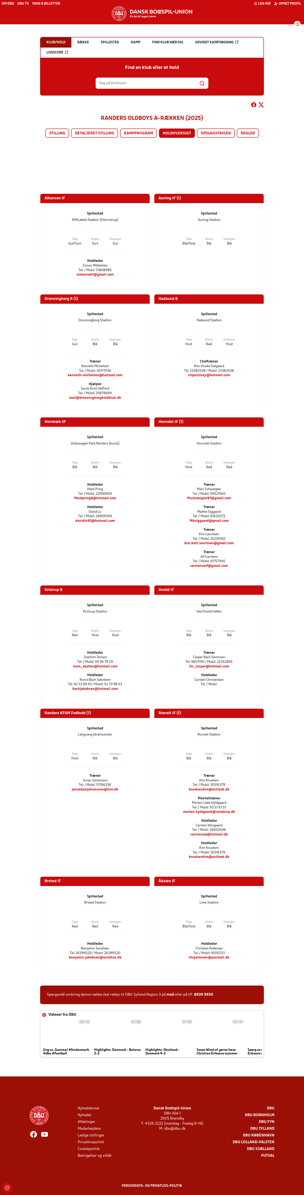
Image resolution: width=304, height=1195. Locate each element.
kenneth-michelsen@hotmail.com (95, 375)
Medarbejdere (89, 1129)
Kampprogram (138, 133)
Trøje (75, 239)
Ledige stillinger (91, 1135)
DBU (270, 1108)
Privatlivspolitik (91, 1142)
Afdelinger (86, 1122)
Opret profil (287, 3)
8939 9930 (203, 995)
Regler (248, 133)
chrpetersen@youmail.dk (209, 957)
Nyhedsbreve (88, 1108)
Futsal (267, 1156)
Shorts (95, 239)
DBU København (258, 1135)
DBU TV (23, 3)
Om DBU (8, 3)
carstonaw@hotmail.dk (209, 834)
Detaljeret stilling (94, 133)
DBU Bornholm (259, 1115)
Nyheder (85, 1115)
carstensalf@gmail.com (209, 565)
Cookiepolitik (89, 1149)
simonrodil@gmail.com (95, 274)
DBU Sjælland (260, 1149)
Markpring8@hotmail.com (95, 498)
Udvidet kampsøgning (216, 42)
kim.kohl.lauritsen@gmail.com (209, 543)
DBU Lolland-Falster (253, 1142)
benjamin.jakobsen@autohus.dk (95, 957)
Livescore (57, 52)
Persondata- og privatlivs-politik (152, 1185)
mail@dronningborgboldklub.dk (95, 397)
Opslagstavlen (216, 133)
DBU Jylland (262, 1129)
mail (170, 995)
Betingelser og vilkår (95, 1156)
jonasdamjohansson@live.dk (95, 789)
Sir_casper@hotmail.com (209, 666)
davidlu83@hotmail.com (95, 520)
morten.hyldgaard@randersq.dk (209, 812)
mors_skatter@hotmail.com (95, 666)
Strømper (115, 239)
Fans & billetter (46, 3)
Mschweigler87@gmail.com (209, 498)
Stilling (57, 133)
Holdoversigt (177, 133)
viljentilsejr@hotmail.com (209, 375)
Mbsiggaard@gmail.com (209, 520)
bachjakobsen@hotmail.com (95, 688)
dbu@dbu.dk (175, 1129)
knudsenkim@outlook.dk (209, 789)
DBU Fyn (266, 1122)
